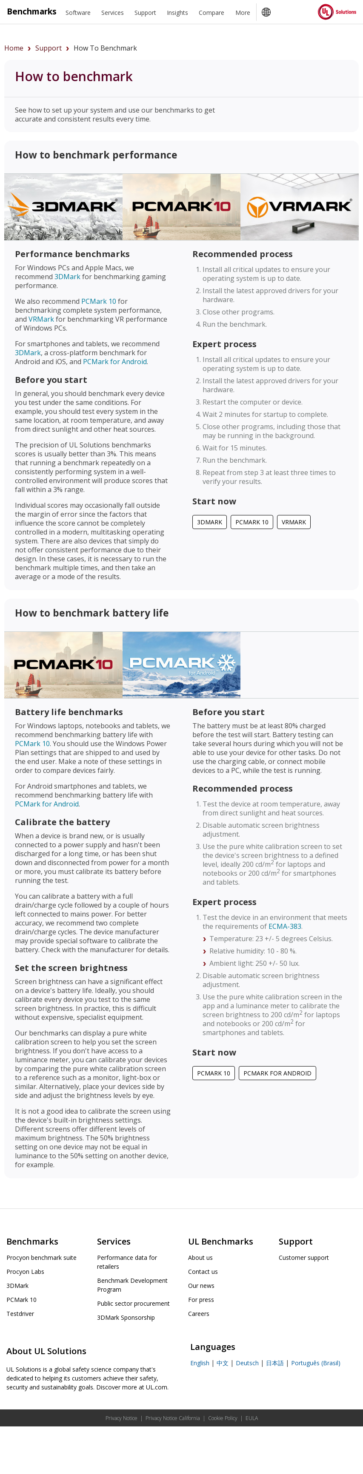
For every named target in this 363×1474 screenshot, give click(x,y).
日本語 (275, 1363)
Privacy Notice (121, 1418)
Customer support (304, 1257)
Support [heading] (145, 12)
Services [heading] (112, 12)
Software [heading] (78, 12)
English (199, 1363)
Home (13, 48)
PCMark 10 (98, 301)
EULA (252, 1418)
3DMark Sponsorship (126, 1317)
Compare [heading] (211, 12)
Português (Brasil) (315, 1363)
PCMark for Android (115, 361)
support (48, 48)
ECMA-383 (285, 926)
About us (200, 1257)
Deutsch (247, 1363)
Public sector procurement (133, 1303)
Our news (201, 1286)
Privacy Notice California (173, 1418)
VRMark (41, 319)
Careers (198, 1314)
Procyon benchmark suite (41, 1257)
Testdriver (20, 1314)
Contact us (203, 1271)
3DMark (67, 276)
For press (201, 1300)
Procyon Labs (25, 1271)
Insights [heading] (177, 12)
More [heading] (242, 12)
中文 (223, 1363)
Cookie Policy (222, 1418)
